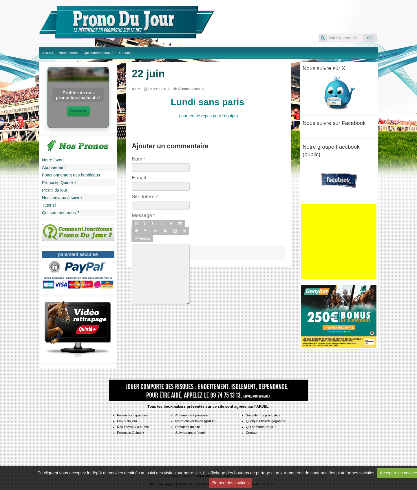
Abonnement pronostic (192, 415)
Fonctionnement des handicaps (71, 175)
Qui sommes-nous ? (98, 52)
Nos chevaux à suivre (62, 197)
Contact (125, 52)
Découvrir (78, 110)
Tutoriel (49, 205)
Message (142, 215)
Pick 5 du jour (54, 190)
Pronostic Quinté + (59, 182)
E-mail (139, 178)
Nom (137, 159)
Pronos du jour (297, 17)
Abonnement (68, 52)
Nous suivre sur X (324, 68)
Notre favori (52, 160)
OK (370, 38)
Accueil (47, 52)
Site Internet (145, 196)
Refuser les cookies (230, 482)
